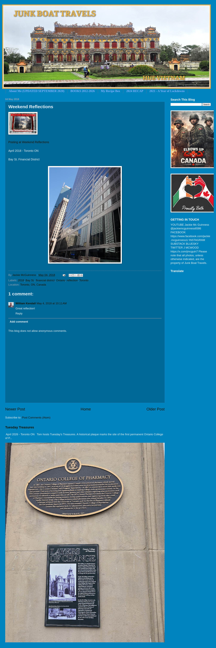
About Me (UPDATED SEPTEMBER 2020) (36, 91)
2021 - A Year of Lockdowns (167, 91)
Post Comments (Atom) (36, 417)
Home (86, 409)
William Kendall (25, 303)
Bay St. (30, 280)
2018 (21, 280)
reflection (72, 280)
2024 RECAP (134, 91)
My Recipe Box (110, 91)
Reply (18, 313)
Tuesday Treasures (19, 427)
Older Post (155, 409)
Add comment (19, 321)
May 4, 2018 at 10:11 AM (52, 303)
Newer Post (15, 409)
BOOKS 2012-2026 (82, 91)
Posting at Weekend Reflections (28, 142)
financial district (45, 280)
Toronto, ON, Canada (33, 284)
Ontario (60, 280)
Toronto (83, 280)
